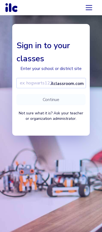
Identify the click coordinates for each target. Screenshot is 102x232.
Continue (51, 100)
